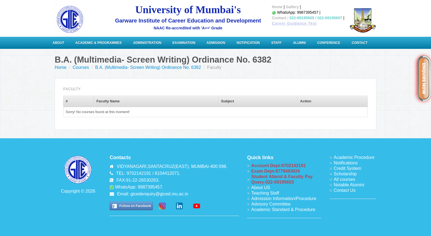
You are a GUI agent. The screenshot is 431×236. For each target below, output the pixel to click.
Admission (215, 43)
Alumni (299, 43)
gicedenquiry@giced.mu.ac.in (159, 194)
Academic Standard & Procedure (283, 209)
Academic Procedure (354, 157)
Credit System (347, 168)
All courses (344, 179)
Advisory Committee (271, 204)
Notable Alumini (349, 184)
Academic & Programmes (98, 43)
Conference (328, 43)
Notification (248, 43)
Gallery (292, 7)
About (59, 43)
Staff (276, 43)
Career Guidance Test (294, 23)
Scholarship (345, 174)
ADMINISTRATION (147, 43)
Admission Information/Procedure (283, 198)
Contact (279, 18)
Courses (81, 67)
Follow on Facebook (135, 206)
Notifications (346, 163)
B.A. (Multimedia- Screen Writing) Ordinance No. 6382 (148, 67)
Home (277, 7)
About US (260, 187)
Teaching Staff (265, 193)
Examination (184, 43)
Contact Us (344, 190)
